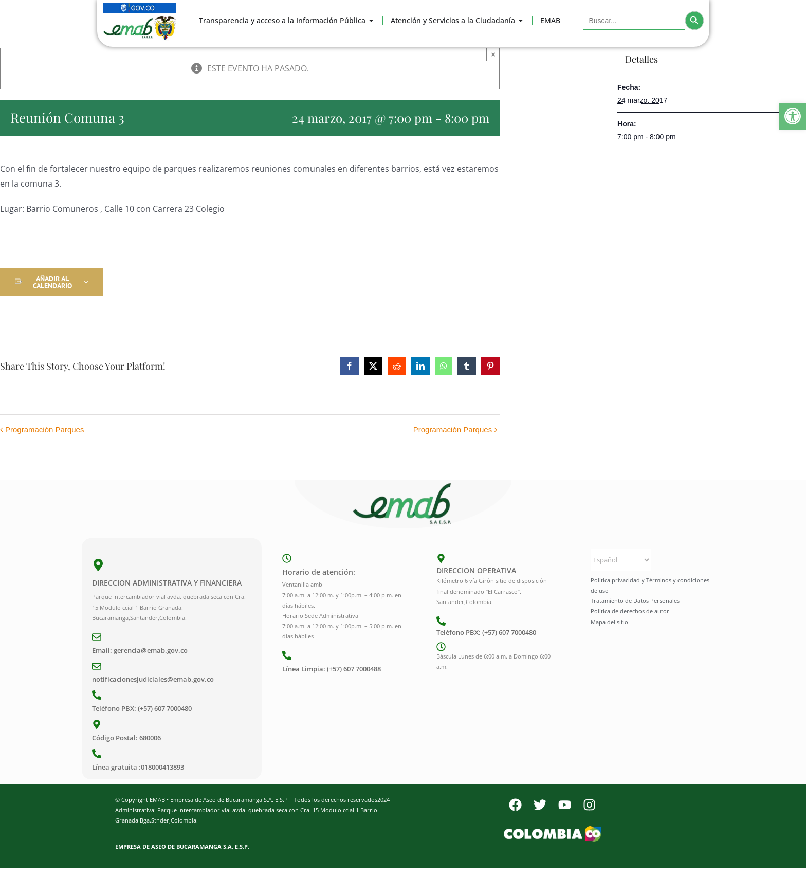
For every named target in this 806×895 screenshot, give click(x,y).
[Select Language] (621, 560)
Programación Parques (44, 429)
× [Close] (493, 54)
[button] (792, 116)
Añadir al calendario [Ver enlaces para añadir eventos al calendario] (52, 282)
